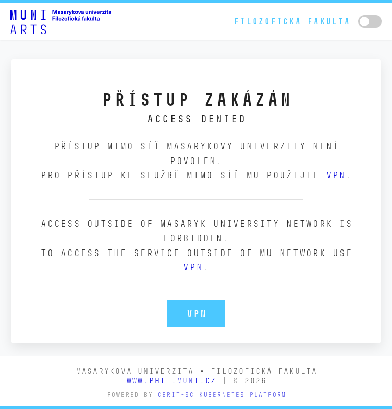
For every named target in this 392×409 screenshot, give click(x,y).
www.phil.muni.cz (171, 380)
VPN (336, 175)
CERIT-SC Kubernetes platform (221, 394)
